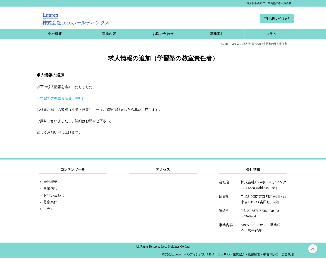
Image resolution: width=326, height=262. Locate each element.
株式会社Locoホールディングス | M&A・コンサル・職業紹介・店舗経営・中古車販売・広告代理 (228, 258)
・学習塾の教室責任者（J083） (61, 102)
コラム (271, 38)
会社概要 (55, 38)
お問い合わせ (279, 20)
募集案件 (217, 38)
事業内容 (109, 38)
